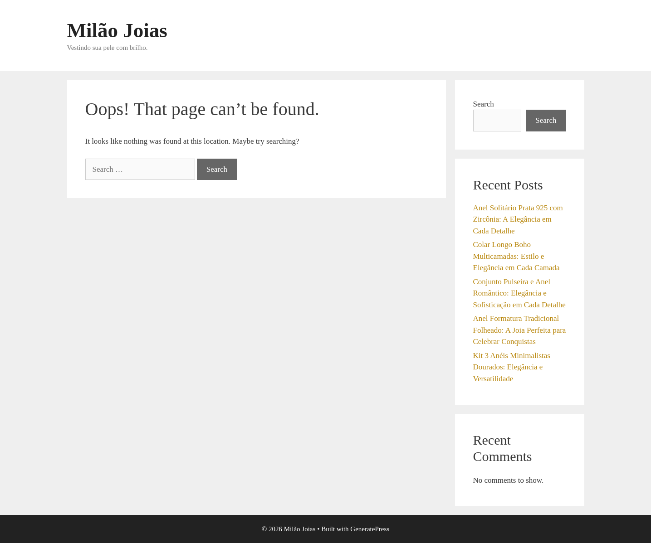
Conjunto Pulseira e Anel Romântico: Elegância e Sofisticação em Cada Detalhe (519, 293)
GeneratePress (369, 529)
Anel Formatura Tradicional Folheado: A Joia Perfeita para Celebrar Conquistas (519, 330)
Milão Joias (117, 30)
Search (483, 104)
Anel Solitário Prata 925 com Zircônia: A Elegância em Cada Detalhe (518, 219)
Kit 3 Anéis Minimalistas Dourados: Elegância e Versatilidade (511, 367)
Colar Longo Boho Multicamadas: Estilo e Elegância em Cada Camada (516, 256)
